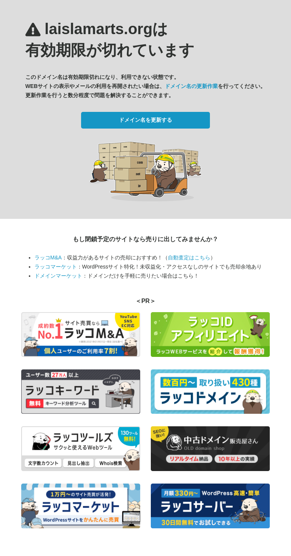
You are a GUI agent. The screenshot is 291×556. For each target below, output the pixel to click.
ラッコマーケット (55, 267)
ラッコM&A (48, 257)
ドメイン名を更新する (145, 120)
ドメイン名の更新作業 (191, 86)
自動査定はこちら (189, 257)
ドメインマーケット (58, 276)
